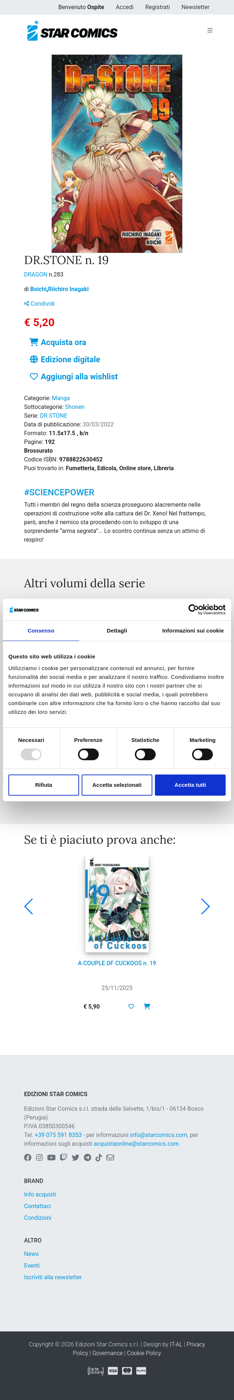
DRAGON (36, 274)
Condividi (39, 303)
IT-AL (176, 1344)
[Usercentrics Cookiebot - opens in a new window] (194, 609)
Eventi (32, 1265)
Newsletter (196, 7)
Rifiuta (43, 785)
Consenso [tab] (41, 630)
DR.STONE (53, 415)
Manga (61, 398)
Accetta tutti (190, 785)
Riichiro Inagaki (68, 289)
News (31, 1253)
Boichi (39, 289)
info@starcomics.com (158, 1135)
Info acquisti (40, 1194)
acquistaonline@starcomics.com (136, 1143)
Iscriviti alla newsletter (53, 1277)
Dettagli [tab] (117, 630)
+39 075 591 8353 (58, 1135)
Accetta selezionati (116, 785)
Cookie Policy (144, 1353)
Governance (107, 1353)
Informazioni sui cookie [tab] (193, 630)
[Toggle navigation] (209, 30)
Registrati (157, 7)
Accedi (125, 7)
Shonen (75, 406)
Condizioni (37, 1217)
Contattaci (37, 1206)
